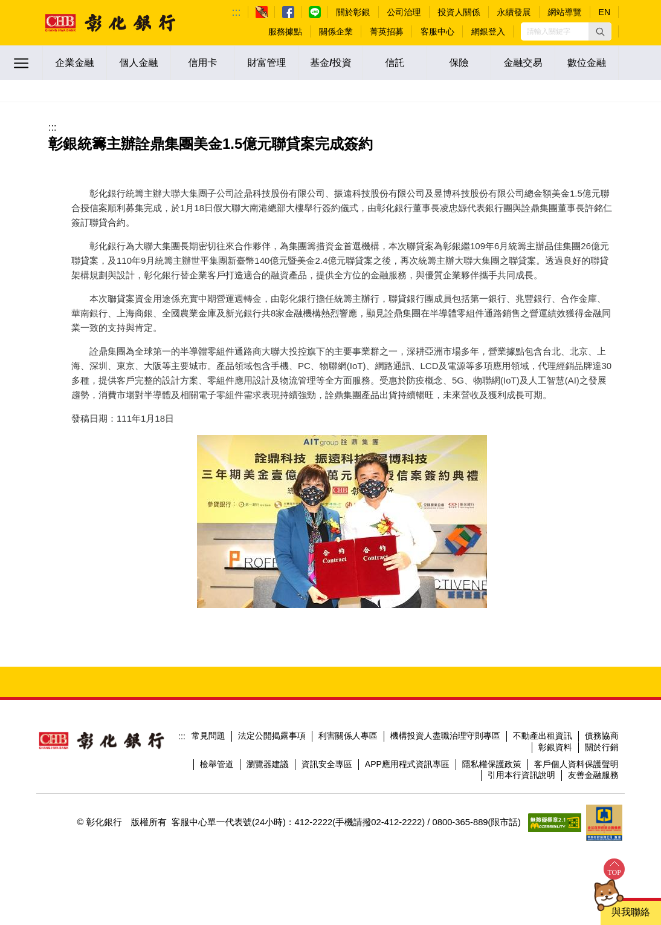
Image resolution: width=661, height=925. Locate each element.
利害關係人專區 (348, 735)
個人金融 (139, 62)
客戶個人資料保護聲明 (576, 764)
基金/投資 (330, 62)
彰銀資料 (555, 747)
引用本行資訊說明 (521, 775)
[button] (599, 31)
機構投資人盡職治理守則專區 (445, 735)
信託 (395, 62)
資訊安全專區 (326, 764)
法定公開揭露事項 (272, 735)
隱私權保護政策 (491, 764)
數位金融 (586, 62)
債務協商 (602, 735)
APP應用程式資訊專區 (407, 764)
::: (236, 12)
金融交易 (523, 62)
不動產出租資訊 (542, 735)
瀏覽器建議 (268, 764)
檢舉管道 (217, 764)
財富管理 (267, 62)
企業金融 (75, 62)
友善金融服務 (593, 775)
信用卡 (203, 62)
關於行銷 (602, 747)
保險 (459, 62)
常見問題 (208, 735)
